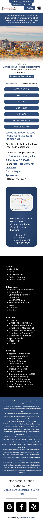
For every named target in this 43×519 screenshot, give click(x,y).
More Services (15, 384)
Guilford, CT (21, 237)
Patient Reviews (16, 279)
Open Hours (15, 338)
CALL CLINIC (21, 101)
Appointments (16, 335)
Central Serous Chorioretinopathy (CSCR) (21, 370)
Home (8, 84)
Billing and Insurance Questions (19, 296)
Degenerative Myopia (19, 374)
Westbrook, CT (23, 240)
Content (13, 307)
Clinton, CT (21, 235)
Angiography (15, 356)
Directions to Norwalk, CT (21, 330)
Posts (11, 271)
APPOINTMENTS (21, 89)
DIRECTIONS (21, 95)
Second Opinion (17, 300)
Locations (13, 317)
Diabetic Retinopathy (19, 376)
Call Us (12, 340)
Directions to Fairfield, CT (21, 320)
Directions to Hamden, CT (21, 322)
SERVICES (21, 114)
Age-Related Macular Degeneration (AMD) (19, 352)
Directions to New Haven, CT (22, 328)
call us (15, 20)
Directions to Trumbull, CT (21, 333)
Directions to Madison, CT (21, 325)
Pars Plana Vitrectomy (20, 379)
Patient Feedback (17, 277)
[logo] (10, 6)
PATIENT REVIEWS (21, 126)
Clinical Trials (15, 292)
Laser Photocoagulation (20, 381)
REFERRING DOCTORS (21, 4)
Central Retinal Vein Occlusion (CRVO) (18, 365)
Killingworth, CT (23, 242)
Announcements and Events (22, 302)
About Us (13, 269)
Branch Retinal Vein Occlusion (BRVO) (18, 360)
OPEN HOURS (21, 108)
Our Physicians (16, 274)
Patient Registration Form (21, 289)
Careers (13, 305)
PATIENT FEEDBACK (21, 120)
